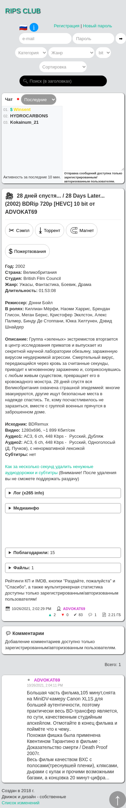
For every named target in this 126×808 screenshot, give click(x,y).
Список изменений (20, 802)
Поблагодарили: (34, 552)
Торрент (49, 230)
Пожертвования (27, 251)
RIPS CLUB (23, 11)
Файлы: (23, 567)
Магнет (82, 230)
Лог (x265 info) (28, 492)
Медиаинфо (26, 508)
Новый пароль (97, 25)
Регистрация (66, 25)
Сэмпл (19, 230)
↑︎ (118, 799)
